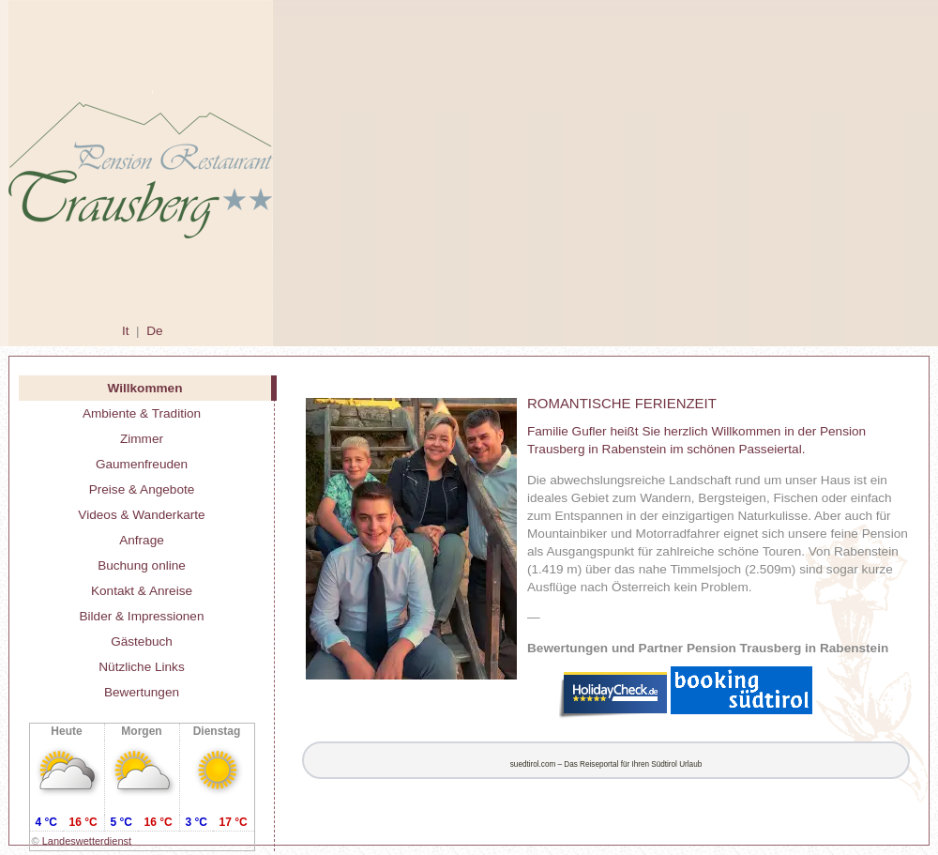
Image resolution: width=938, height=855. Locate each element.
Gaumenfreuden (142, 464)
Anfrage (141, 540)
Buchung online (142, 565)
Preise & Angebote (142, 489)
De (154, 331)
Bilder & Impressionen (142, 616)
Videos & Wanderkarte (141, 515)
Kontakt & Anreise (141, 591)
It (125, 331)
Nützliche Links (141, 667)
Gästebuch (142, 641)
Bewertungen (141, 692)
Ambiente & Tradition (142, 413)
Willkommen (145, 388)
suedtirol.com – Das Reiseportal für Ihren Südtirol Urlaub (606, 764)
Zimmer (141, 439)
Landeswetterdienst (86, 841)
